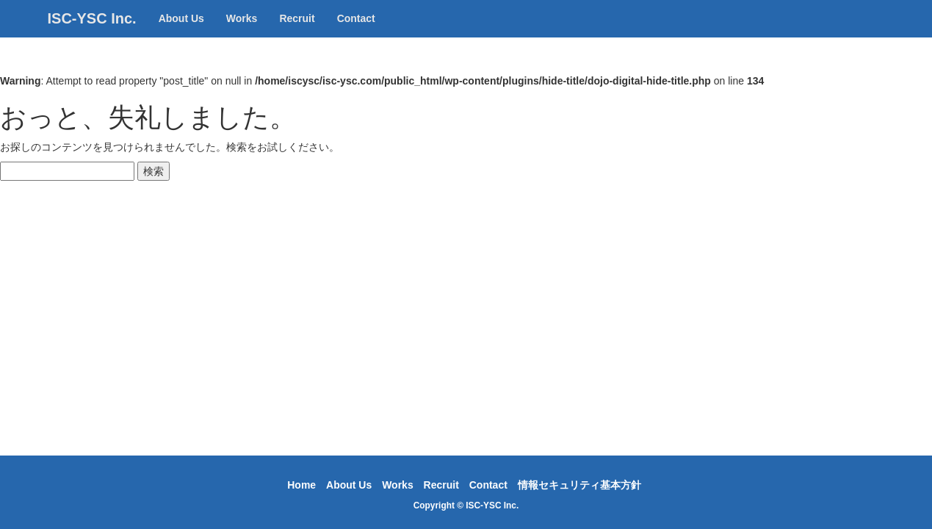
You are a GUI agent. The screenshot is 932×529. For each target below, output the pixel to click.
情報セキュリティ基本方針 (579, 485)
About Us (181, 33)
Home (301, 485)
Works (242, 33)
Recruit (296, 33)
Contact (356, 33)
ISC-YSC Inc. (92, 33)
